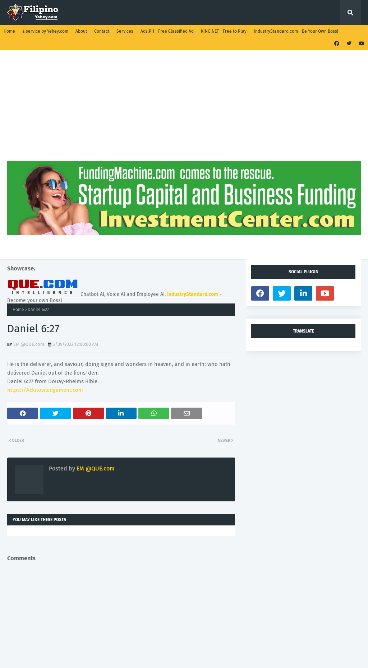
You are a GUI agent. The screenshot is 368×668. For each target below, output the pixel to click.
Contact (101, 31)
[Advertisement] (184, 111)
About (81, 31)
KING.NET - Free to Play (224, 31)
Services (124, 31)
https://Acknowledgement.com (45, 390)
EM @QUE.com (28, 344)
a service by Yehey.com (45, 31)
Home (9, 31)
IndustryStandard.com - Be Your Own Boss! (296, 31)
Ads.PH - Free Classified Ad (167, 31)
